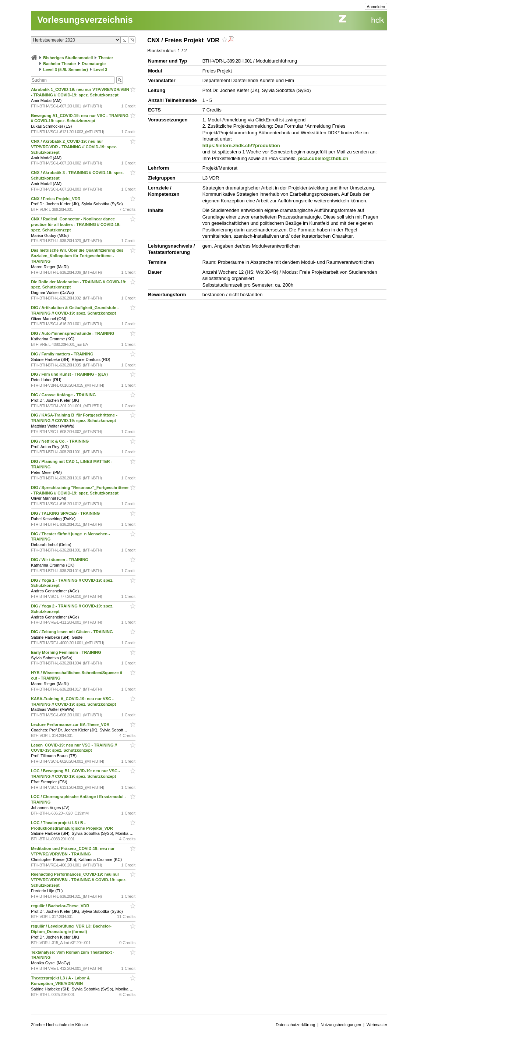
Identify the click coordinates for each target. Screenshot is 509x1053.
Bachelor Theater (59, 63)
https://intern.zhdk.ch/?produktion (241, 145)
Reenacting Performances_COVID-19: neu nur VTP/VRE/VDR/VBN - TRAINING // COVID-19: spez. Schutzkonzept (79, 879)
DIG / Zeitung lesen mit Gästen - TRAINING (72, 632)
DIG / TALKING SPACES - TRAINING (66, 513)
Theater (105, 58)
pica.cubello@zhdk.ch (323, 158)
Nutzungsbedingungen (341, 1024)
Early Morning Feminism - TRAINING (66, 652)
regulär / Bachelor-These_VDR (60, 906)
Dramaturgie (94, 63)
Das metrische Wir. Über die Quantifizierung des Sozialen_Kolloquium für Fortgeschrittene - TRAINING (77, 255)
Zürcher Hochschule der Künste (59, 1024)
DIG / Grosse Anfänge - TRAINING (64, 395)
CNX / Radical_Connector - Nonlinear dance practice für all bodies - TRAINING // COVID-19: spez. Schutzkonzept (75, 224)
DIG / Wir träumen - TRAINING (60, 559)
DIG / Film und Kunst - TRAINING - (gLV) (70, 374)
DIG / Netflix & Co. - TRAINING (60, 441)
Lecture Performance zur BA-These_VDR (70, 724)
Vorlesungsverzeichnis (85, 20)
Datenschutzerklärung (295, 1024)
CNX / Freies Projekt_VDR (56, 198)
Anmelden (376, 6)
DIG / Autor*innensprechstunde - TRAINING (73, 333)
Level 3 (100, 69)
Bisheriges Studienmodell (68, 58)
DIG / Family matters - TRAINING (62, 354)
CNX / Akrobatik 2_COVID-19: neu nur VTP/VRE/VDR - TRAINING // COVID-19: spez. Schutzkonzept (74, 147)
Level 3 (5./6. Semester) (65, 69)
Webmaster (377, 1024)
